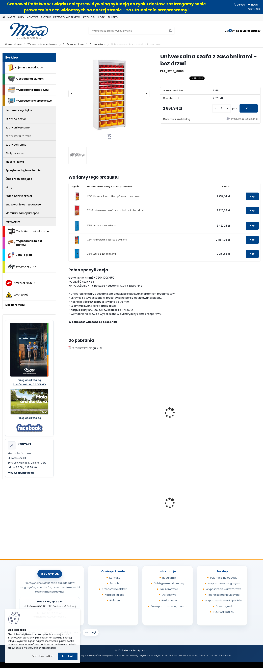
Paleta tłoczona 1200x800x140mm (131, 507)
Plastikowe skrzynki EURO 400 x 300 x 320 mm (188, 507)
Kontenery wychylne (19, 110)
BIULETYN (113, 17)
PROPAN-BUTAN (22, 266)
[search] (170, 32)
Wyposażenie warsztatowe (42, 44)
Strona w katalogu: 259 (85, 348)
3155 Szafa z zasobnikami (101, 225)
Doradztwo (169, 595)
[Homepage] (4, 17)
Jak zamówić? (169, 589)
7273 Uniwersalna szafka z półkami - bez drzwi (113, 196)
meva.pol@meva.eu (21, 472)
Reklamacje (169, 600)
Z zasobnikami (98, 44)
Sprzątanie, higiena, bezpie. (23, 170)
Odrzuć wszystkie (42, 656)
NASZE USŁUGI (16, 17)
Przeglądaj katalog (29, 380)
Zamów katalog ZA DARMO (29, 384)
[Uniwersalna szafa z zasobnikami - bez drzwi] (108, 93)
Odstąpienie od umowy (169, 583)
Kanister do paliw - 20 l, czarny (91, 506)
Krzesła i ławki (15, 162)
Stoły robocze (14, 153)
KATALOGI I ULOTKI (94, 17)
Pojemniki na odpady (25, 67)
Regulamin (169, 578)
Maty (9, 187)
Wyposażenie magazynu (28, 90)
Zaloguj (241, 4)
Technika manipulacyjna (28, 231)
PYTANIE (46, 17)
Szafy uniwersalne (18, 127)
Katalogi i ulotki (114, 595)
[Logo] (26, 30)
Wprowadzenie (13, 44)
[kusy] (220, 108)
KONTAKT (32, 17)
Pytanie (114, 583)
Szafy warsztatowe (73, 44)
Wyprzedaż (16, 294)
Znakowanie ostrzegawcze (23, 204)
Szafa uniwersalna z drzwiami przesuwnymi (90, 419)
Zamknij (67, 656)
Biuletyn (114, 600)
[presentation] (71, 93)
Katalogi (90, 632)
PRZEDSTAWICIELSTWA (67, 17)
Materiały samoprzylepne (22, 213)
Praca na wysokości (19, 196)
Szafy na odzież (16, 119)
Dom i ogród (20, 255)
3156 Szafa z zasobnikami (101, 253)
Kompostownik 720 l (230, 506)
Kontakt (114, 578)
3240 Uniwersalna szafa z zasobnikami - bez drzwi (115, 210)
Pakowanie (13, 221)
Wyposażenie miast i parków (25, 243)
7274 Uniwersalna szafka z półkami (107, 239)
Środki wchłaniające (19, 179)
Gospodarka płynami (26, 79)
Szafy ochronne (16, 144)
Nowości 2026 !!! (20, 283)
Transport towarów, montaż (169, 606)
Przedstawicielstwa (114, 589)
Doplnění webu (15, 305)
